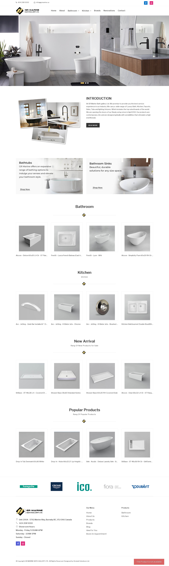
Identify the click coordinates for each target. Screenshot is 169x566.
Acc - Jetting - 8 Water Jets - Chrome (66, 324)
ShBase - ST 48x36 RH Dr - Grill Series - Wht (137, 462)
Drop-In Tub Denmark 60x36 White (30, 462)
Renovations (109, 11)
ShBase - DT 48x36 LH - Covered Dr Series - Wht (32, 393)
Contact (121, 11)
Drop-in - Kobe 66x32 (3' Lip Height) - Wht (67, 462)
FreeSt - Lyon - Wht (94, 255)
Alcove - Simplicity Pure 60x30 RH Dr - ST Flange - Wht (137, 255)
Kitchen (85, 11)
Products (90, 520)
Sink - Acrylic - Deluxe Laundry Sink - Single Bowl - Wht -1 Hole (102, 462)
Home (53, 11)
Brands (97, 11)
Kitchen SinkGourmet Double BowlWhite (137, 324)
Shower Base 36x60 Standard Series (66, 393)
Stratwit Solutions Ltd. (82, 561)
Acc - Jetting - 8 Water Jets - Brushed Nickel (102, 324)
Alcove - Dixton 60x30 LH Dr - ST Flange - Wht (32, 255)
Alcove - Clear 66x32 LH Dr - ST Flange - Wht (137, 393)
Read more (93, 125)
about (62, 11)
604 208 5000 (22, 2)
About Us (90, 516)
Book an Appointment (96, 534)
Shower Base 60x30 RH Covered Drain (102, 393)
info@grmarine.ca (41, 2)
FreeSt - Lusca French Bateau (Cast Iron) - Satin (67, 255)
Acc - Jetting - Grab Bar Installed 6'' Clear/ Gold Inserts (32, 324)
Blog (88, 527)
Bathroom (72, 11)
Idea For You (91, 530)
